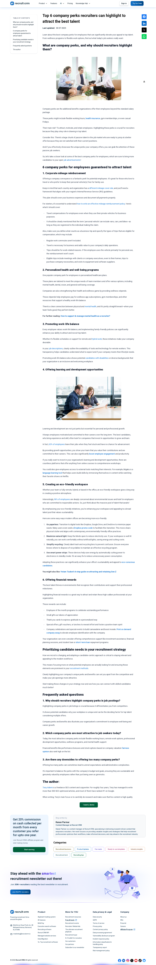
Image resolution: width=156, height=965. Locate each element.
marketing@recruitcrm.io (21, 934)
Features (53, 3)
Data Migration (43, 939)
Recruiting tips (79, 855)
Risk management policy (101, 950)
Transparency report (100, 947)
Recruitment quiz (71, 935)
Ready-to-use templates (116, 849)
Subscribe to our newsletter (74, 947)
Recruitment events (72, 923)
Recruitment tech (62, 855)
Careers (123, 926)
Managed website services (47, 936)
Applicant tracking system (47, 917)
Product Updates (83, 849)
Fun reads (98, 849)
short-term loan (83, 642)
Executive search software (47, 926)
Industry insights (137, 849)
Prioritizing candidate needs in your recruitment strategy (23, 41)
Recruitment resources (73, 917)
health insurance (93, 118)
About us (123, 917)
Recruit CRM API (43, 932)
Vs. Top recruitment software (48, 942)
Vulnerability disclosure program (104, 936)
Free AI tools (71, 920)
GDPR (95, 920)
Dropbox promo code (83, 528)
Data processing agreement (102, 932)
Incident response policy (101, 939)
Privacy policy (97, 926)
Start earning (29, 850)
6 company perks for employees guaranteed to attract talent (22, 33)
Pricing (70, 3)
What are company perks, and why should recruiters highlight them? (23, 24)
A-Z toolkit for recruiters (73, 938)
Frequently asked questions (22, 46)
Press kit (123, 923)
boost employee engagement (102, 454)
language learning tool (52, 473)
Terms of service (98, 923)
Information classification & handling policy (102, 943)
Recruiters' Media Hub (72, 926)
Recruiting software (44, 929)
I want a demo (88, 805)
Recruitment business (63, 849)
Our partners (69, 944)
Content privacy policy (100, 929)
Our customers (70, 941)
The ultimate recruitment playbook (74, 931)
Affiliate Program (127, 929)
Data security (97, 917)
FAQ (121, 920)
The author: (17, 49)
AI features (42, 920)
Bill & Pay (41, 923)
